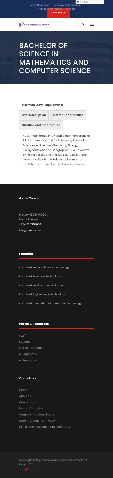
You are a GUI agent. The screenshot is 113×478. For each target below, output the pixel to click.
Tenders (70, 8)
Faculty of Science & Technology (40, 276)
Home (23, 390)
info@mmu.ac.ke (30, 230)
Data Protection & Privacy (37, 421)
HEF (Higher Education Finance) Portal (45, 427)
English (82, 2)
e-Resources (28, 360)
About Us (25, 396)
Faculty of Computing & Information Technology (50, 303)
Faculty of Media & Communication (41, 285)
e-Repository (28, 354)
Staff (22, 336)
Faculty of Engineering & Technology (42, 294)
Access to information (50, 8)
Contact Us (27, 402)
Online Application (31, 348)
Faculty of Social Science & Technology (44, 267)
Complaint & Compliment (67, 5)
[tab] (42, 105)
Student (24, 342)
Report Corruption (39, 5)
